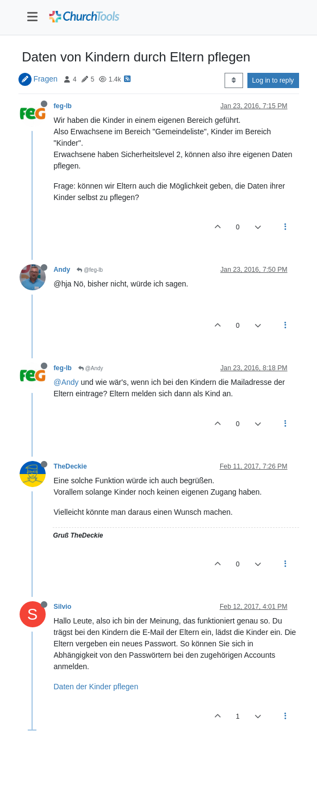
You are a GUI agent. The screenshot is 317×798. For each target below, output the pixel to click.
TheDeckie (70, 466)
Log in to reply (273, 80)
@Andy (90, 368)
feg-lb (63, 106)
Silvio (63, 606)
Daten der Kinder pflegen (96, 686)
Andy (62, 269)
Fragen (45, 78)
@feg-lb (90, 270)
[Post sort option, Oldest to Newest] (234, 80)
